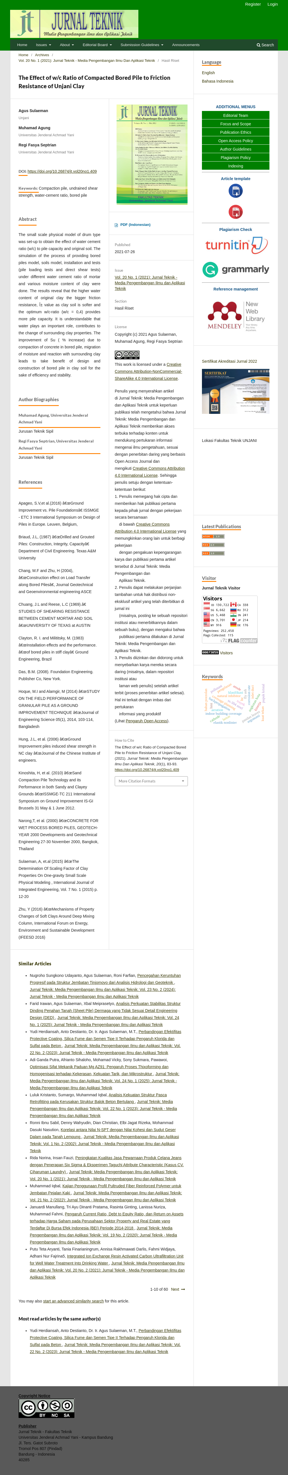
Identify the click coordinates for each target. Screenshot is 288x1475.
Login (272, 4)
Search (265, 45)
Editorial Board (96, 45)
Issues (42, 45)
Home (22, 45)
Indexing (235, 166)
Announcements (186, 45)
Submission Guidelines (140, 45)
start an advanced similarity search (73, 1301)
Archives (42, 55)
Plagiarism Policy (236, 157)
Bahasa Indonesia (217, 81)
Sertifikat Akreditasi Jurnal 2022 (229, 361)
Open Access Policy (235, 141)
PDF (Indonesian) (135, 225)
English (208, 73)
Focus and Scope (235, 124)
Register (253, 4)
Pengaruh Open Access (146, 721)
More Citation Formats (137, 781)
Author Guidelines (235, 149)
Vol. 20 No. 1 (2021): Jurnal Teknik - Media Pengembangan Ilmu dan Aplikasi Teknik (87, 60)
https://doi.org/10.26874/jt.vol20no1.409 (62, 171)
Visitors (226, 653)
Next (175, 1289)
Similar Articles (35, 963)
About (65, 45)
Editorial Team (235, 115)
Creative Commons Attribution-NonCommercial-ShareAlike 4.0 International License (148, 371)
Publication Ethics (235, 132)
